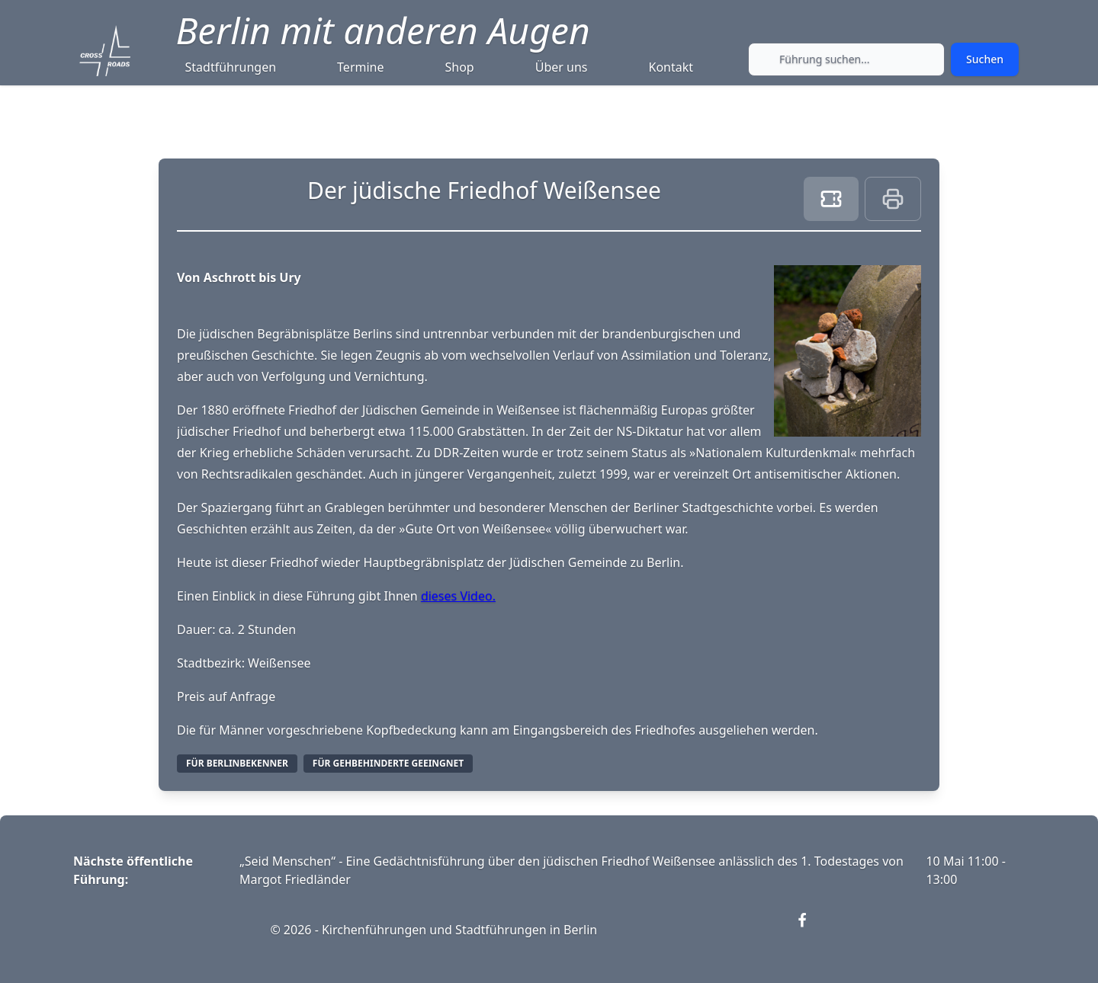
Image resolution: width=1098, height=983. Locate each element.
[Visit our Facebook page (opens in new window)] (811, 929)
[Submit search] (985, 59)
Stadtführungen (231, 67)
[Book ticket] (831, 199)
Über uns (561, 67)
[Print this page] (893, 199)
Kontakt (671, 67)
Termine (360, 67)
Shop (459, 67)
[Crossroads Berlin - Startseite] (104, 50)
